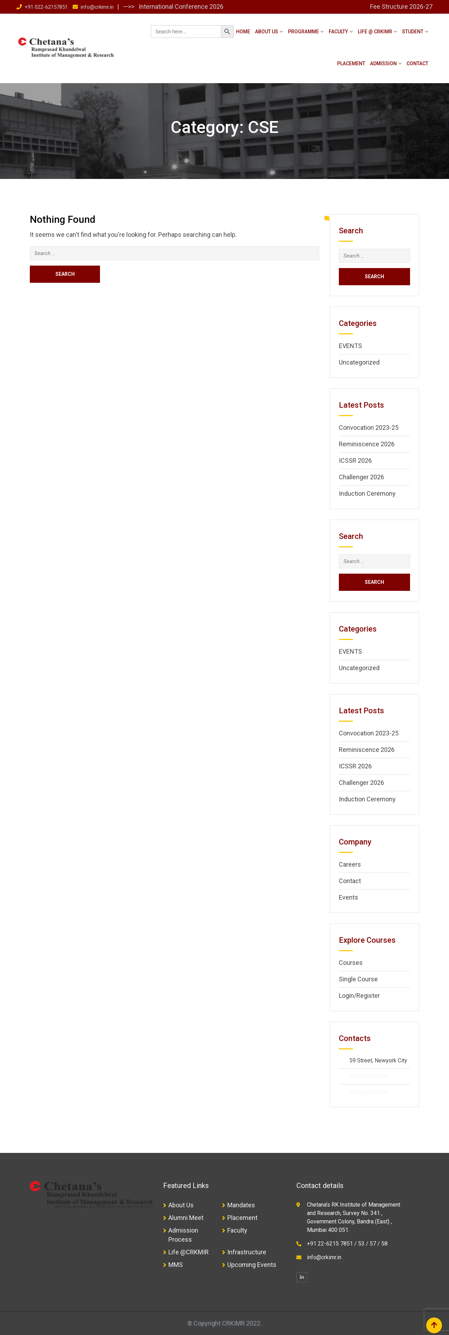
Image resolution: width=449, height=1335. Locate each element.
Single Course (358, 979)
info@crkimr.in (97, 7)
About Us (266, 31)
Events (348, 897)
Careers (350, 864)
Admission (383, 63)
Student (412, 31)
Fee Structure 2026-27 (401, 6)
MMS (175, 1264)
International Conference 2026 (180, 6)
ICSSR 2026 (355, 460)
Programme (303, 31)
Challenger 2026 (361, 477)
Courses (351, 962)
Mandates (241, 1205)
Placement (351, 63)
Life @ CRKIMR (375, 31)
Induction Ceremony (367, 493)
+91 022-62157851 (46, 7)
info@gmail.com (369, 1092)
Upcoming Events (251, 1264)
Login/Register (359, 995)
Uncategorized (359, 362)
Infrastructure (246, 1252)
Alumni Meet (185, 1217)
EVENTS (350, 345)
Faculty (338, 31)
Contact (417, 63)
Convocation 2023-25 (368, 427)
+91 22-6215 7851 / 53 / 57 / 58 (347, 1243)
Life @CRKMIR (188, 1252)
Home (243, 31)
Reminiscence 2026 (367, 444)
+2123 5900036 (369, 1076)
